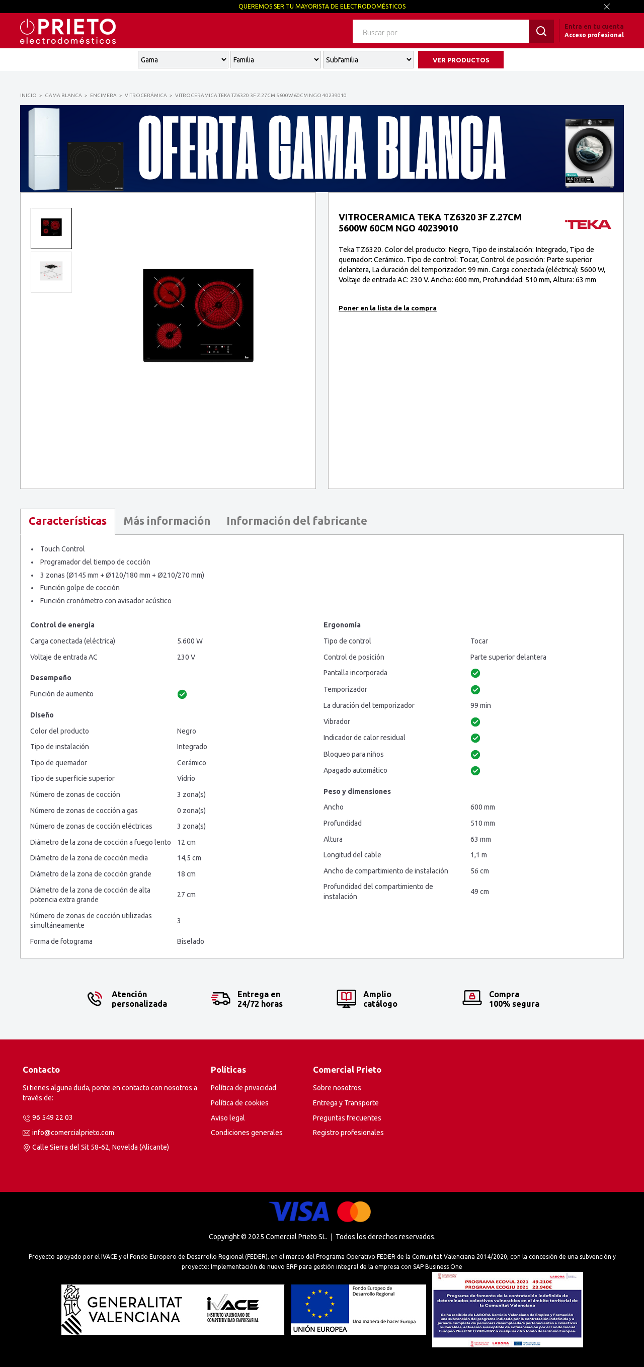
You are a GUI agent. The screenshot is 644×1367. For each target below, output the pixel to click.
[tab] (67, 522)
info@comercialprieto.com (73, 1133)
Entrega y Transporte (346, 1103)
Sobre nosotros (337, 1088)
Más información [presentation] (166, 520)
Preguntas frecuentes (347, 1118)
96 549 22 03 (52, 1117)
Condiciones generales (247, 1133)
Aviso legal (228, 1118)
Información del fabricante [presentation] (296, 520)
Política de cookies (240, 1103)
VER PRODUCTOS (461, 59)
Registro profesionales (348, 1133)
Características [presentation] (68, 520)
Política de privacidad (243, 1088)
